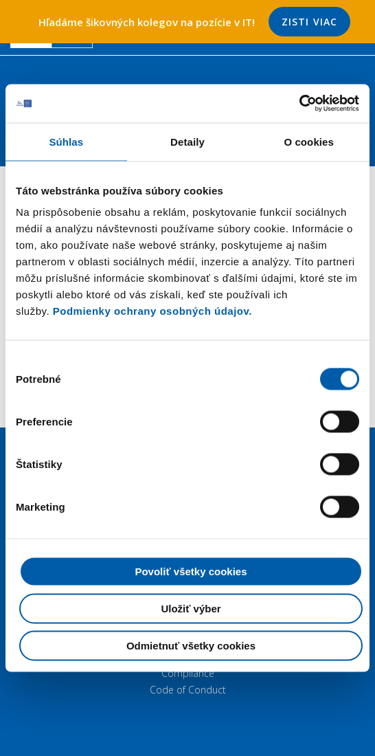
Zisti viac (309, 21)
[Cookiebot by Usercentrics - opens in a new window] (299, 104)
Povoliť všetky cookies (191, 571)
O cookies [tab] (309, 141)
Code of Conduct (188, 689)
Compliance (187, 673)
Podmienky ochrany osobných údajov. (152, 311)
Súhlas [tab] (66, 141)
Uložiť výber (190, 608)
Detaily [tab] (187, 141)
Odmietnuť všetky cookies (190, 646)
